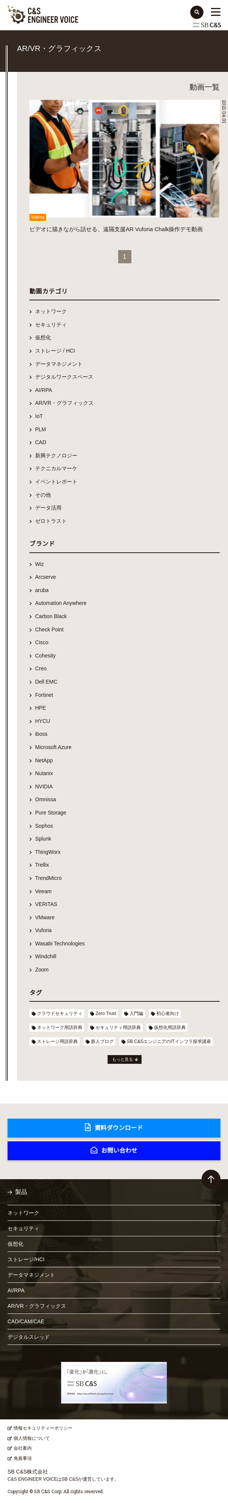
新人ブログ (102, 1041)
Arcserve (45, 577)
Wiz (39, 564)
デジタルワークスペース (64, 377)
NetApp (44, 760)
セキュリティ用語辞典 (118, 1027)
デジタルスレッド (29, 1337)
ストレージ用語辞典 (57, 1041)
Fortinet (44, 695)
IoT (39, 416)
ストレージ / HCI (55, 351)
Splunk (43, 839)
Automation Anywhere (60, 603)
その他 (43, 495)
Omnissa (45, 799)
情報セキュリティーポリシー (43, 1428)
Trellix (42, 865)
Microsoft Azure (53, 747)
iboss (41, 734)
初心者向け (167, 1013)
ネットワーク (51, 311)
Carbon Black (51, 616)
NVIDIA (44, 786)
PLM (40, 429)
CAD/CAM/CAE (26, 1321)
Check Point (49, 629)
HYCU (42, 721)
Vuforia (43, 930)
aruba (42, 590)
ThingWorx (47, 852)
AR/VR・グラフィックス (64, 403)
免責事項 (23, 1458)
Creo (40, 668)
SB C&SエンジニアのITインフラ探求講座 (169, 1041)
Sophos (44, 826)
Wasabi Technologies (60, 943)
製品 (21, 1192)
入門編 (136, 1013)
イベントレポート (56, 482)
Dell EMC (46, 682)
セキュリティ (51, 325)
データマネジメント (59, 364)
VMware (44, 917)
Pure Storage (50, 813)
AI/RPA (43, 390)
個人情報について (32, 1438)
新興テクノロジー (56, 455)
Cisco (41, 642)
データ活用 (48, 508)
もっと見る (122, 1059)
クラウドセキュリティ (59, 1013)
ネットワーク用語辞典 (59, 1027)
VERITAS (46, 904)
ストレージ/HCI (26, 1259)
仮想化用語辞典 (170, 1027)
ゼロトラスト (51, 521)
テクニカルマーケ (56, 468)
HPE (40, 708)
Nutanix (44, 773)
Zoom (42, 970)
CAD (40, 442)
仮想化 (43, 337)
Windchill (45, 956)
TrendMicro (48, 878)
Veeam (43, 891)
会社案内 (23, 1448)
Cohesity (45, 656)
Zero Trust (106, 1013)
